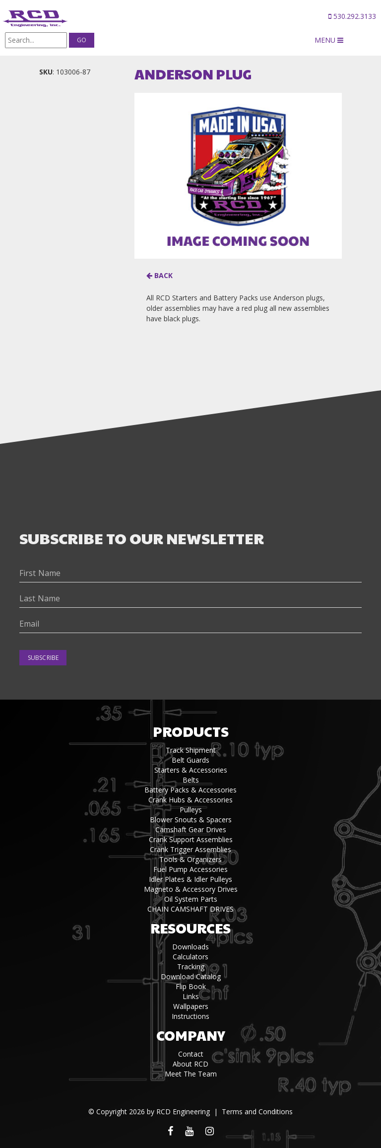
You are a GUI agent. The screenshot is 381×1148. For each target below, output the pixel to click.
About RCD (190, 1064)
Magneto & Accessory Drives (191, 889)
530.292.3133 (352, 16)
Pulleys (191, 809)
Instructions (190, 1016)
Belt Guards (190, 760)
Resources (190, 927)
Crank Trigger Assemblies (190, 849)
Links (191, 996)
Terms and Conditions (257, 1111)
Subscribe (43, 657)
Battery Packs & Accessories (190, 789)
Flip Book (191, 986)
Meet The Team (191, 1073)
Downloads (190, 946)
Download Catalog (191, 976)
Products (191, 731)
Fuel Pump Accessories (190, 869)
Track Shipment (191, 750)
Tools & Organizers (190, 859)
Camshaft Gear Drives (190, 829)
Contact (190, 1054)
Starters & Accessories (190, 770)
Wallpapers (190, 1006)
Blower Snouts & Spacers (191, 819)
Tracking (190, 966)
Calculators (190, 956)
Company (190, 1035)
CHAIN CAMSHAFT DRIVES (190, 909)
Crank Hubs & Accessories (190, 799)
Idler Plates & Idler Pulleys (190, 879)
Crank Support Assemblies (191, 839)
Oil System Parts (190, 899)
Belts (191, 780)
